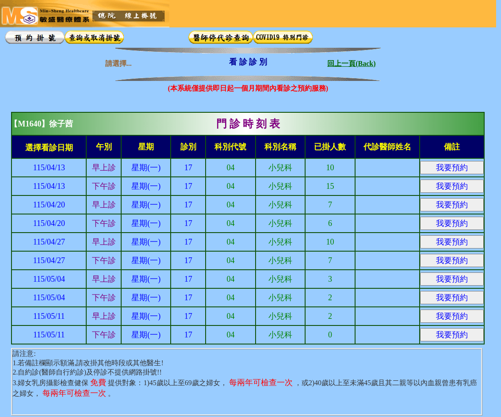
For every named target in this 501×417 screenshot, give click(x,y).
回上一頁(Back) (351, 62)
